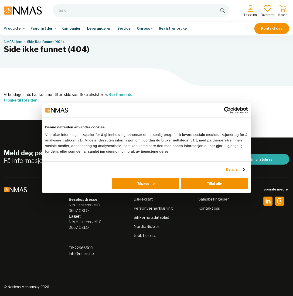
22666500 (84, 248)
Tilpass (146, 183)
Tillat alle (214, 183)
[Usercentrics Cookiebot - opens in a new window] (227, 110)
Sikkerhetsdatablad (151, 217)
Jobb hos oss (145, 235)
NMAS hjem (13, 41)
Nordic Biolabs (147, 226)
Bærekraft (143, 199)
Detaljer (232, 169)
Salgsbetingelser (213, 199)
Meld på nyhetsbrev (256, 159)
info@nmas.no (81, 253)
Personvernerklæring (153, 208)
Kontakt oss (272, 28)
